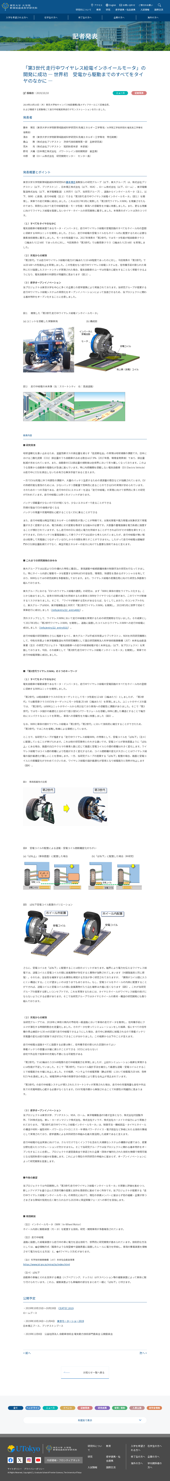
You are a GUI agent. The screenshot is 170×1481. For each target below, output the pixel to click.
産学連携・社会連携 (125, 9)
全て (15, 1407)
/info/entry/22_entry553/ (54, 627)
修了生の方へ (85, 17)
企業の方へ (119, 17)
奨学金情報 (154, 1407)
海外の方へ (153, 17)
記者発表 (85, 1407)
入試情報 (144, 9)
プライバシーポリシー (34, 1468)
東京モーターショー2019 (70, 1321)
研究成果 (102, 1407)
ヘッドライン (33, 1407)
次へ (142, 1353)
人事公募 (137, 1407)
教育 (98, 9)
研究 (108, 9)
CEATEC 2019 (66, 1308)
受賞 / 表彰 (119, 1407)
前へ (28, 1353)
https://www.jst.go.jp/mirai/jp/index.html (46, 1264)
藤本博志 (70, 182)
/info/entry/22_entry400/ (66, 610)
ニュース (50, 1407)
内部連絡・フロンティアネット (63, 1460)
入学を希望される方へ (17, 17)
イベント (67, 1407)
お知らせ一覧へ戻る (94, 1372)
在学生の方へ (51, 17)
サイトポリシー (15, 1468)
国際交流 (158, 9)
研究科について (83, 9)
